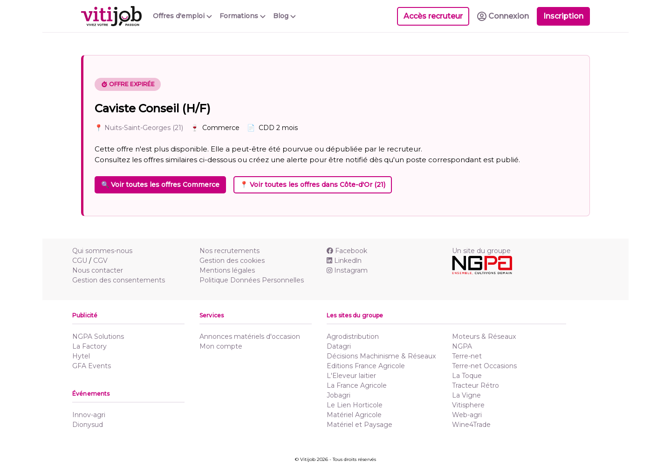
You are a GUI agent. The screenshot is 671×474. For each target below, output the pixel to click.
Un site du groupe (481, 251)
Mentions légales (227, 270)
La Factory (89, 346)
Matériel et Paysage (359, 424)
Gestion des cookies (232, 260)
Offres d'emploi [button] (182, 16)
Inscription (563, 16)
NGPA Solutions (98, 336)
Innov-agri (88, 415)
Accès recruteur (433, 16)
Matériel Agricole (354, 415)
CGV (100, 260)
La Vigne (466, 395)
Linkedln (344, 260)
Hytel (81, 356)
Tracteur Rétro (475, 385)
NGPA (462, 346)
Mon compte (220, 346)
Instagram (347, 270)
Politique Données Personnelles (251, 280)
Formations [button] (242, 16)
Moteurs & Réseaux (484, 336)
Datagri (339, 346)
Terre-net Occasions (484, 366)
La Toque (467, 375)
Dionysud (87, 424)
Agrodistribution (353, 336)
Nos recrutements (229, 251)
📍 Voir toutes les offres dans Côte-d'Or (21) (312, 184)
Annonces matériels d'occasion (249, 336)
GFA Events (91, 366)
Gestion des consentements (118, 280)
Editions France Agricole (366, 366)
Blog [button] (284, 16)
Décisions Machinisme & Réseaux (381, 356)
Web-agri (467, 415)
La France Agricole (357, 385)
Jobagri (338, 395)
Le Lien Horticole (355, 405)
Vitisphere (468, 405)
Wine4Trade (471, 424)
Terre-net (467, 356)
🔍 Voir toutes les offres (160, 184)
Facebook (347, 251)
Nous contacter (97, 270)
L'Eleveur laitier (351, 375)
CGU (79, 260)
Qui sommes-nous (102, 251)
